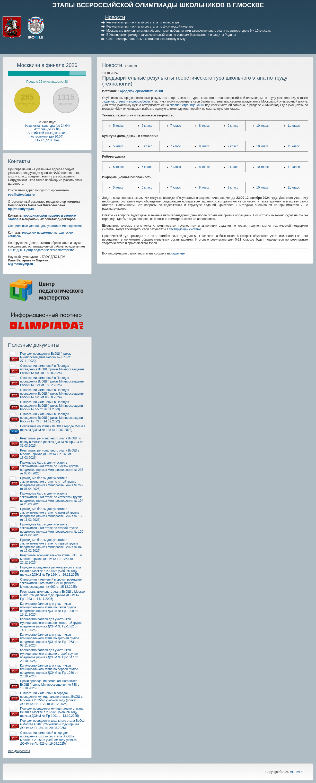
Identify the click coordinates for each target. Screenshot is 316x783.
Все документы (19, 751)
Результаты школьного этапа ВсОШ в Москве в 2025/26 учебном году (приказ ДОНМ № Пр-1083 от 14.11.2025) (52, 595)
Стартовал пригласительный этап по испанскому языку (145, 39)
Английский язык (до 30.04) (47, 133)
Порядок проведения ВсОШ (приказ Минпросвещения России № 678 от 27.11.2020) (45, 357)
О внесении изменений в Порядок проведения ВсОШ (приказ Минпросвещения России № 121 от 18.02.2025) (52, 381)
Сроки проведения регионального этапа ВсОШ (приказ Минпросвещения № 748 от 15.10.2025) (50, 684)
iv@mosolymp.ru (20, 264)
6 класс (147, 125)
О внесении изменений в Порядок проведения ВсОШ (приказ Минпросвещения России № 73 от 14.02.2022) (52, 417)
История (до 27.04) (47, 129)
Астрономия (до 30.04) (47, 136)
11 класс (293, 125)
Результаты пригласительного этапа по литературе (142, 22)
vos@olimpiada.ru (21, 195)
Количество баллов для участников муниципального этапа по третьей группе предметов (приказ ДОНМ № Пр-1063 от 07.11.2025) (49, 640)
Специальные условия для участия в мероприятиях (45, 226)
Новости (115, 17)
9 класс (233, 125)
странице (178, 253)
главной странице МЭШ (187, 105)
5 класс (118, 125)
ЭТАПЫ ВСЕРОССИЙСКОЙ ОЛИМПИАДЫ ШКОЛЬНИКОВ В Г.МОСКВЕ (158, 5)
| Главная (130, 66)
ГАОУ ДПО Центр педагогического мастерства (41, 250)
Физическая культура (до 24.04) (47, 125)
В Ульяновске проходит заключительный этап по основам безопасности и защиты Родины (171, 35)
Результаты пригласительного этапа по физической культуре (149, 26)
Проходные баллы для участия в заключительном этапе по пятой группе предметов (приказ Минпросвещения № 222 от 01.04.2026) (51, 483)
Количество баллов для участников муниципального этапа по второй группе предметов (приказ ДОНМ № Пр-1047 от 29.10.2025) (49, 655)
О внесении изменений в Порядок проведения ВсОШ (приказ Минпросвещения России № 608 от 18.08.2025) (52, 369)
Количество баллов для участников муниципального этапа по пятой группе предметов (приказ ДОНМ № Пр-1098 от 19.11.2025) (49, 609)
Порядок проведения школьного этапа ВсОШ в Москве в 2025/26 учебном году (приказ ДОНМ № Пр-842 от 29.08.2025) (52, 724)
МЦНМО (295, 772)
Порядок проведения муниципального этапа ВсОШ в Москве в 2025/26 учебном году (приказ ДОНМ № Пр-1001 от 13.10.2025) (51, 712)
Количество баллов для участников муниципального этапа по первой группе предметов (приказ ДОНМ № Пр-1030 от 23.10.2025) (49, 671)
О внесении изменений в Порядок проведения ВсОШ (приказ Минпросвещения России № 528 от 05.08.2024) (52, 393)
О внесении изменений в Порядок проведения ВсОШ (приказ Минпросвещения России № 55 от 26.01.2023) (52, 405)
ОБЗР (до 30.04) (47, 140)
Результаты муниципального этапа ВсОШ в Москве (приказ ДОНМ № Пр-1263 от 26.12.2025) (51, 559)
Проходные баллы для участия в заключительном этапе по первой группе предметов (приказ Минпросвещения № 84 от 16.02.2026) (51, 545)
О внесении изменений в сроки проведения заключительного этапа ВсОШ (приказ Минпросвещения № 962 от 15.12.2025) (51, 583)
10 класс (262, 125)
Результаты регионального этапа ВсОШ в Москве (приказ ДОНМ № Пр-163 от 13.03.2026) (49, 454)
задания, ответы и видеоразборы (126, 101)
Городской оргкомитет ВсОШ (140, 91)
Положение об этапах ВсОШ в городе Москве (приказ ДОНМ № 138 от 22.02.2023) (52, 428)
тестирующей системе (185, 229)
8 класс (204, 125)
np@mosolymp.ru (21, 209)
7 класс (175, 125)
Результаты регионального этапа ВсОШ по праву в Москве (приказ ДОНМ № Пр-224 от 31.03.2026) (51, 442)
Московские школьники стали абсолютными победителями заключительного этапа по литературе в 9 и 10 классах (188, 30)
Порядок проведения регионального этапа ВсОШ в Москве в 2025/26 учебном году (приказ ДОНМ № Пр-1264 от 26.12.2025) (50, 571)
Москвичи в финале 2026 (47, 65)
